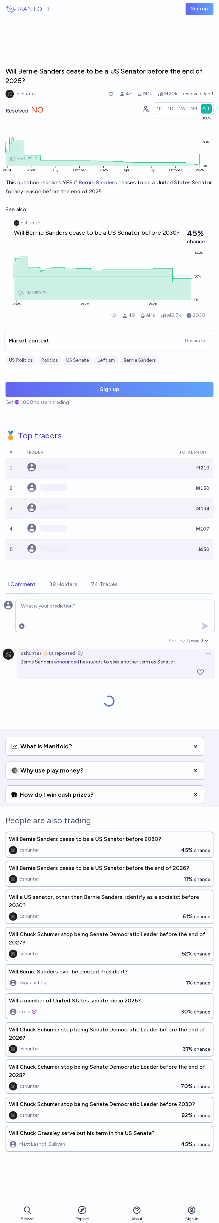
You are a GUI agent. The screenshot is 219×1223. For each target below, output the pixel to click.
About (136, 1213)
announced (66, 662)
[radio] (160, 109)
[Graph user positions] (145, 108)
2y (80, 653)
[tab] (21, 584)
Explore (82, 1213)
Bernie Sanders (98, 182)
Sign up (199, 9)
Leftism (106, 360)
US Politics (21, 360)
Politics (49, 360)
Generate (195, 340)
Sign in (191, 1213)
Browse (27, 1213)
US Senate (77, 360)
